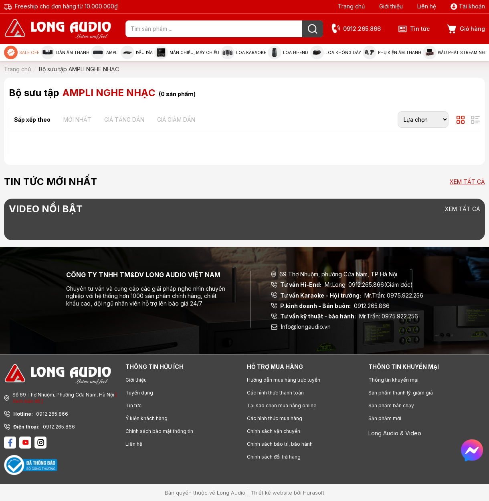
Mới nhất (77, 119)
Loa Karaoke (243, 52)
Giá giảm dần (176, 119)
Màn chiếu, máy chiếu (186, 52)
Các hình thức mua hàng (274, 418)
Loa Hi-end (288, 52)
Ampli (105, 52)
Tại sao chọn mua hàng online (282, 405)
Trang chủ (351, 6)
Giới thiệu (391, 6)
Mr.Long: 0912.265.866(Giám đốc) (342, 284)
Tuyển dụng (139, 393)
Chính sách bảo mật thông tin (159, 431)
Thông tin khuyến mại (393, 380)
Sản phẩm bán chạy (391, 405)
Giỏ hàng (466, 29)
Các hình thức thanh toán (275, 393)
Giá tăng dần (124, 119)
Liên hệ (426, 6)
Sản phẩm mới (384, 418)
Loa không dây (335, 52)
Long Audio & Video (394, 433)
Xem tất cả (467, 182)
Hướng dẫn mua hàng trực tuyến (283, 380)
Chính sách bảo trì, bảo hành (280, 444)
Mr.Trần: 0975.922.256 (347, 295)
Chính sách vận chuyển (273, 431)
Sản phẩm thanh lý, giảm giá (400, 393)
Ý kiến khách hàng (146, 418)
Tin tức (414, 28)
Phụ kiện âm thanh (392, 52)
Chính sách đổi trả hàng (274, 457)
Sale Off (21, 52)
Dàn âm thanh (65, 52)
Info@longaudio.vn (301, 326)
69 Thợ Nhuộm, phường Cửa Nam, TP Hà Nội (334, 274)
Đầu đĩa (137, 52)
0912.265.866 (356, 29)
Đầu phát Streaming (454, 52)
